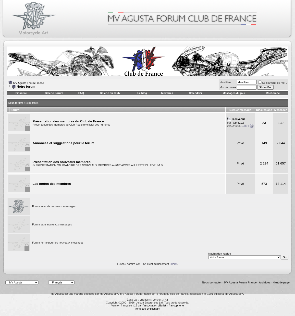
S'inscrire (21, 93)
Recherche (273, 93)
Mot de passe (228, 87)
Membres (167, 93)
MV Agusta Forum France (28, 83)
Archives (264, 282)
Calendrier (195, 93)
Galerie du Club (110, 93)
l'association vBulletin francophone (163, 305)
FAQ (81, 93)
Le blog (142, 93)
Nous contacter (212, 282)
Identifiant (226, 82)
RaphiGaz (238, 122)
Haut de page (281, 282)
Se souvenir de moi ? (272, 82)
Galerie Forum (54, 93)
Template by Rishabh (147, 308)
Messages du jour (233, 93)
